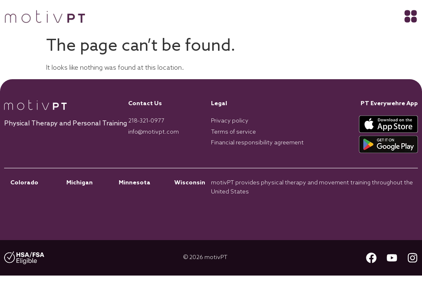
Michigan (79, 182)
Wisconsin (189, 182)
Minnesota (134, 182)
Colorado (24, 182)
